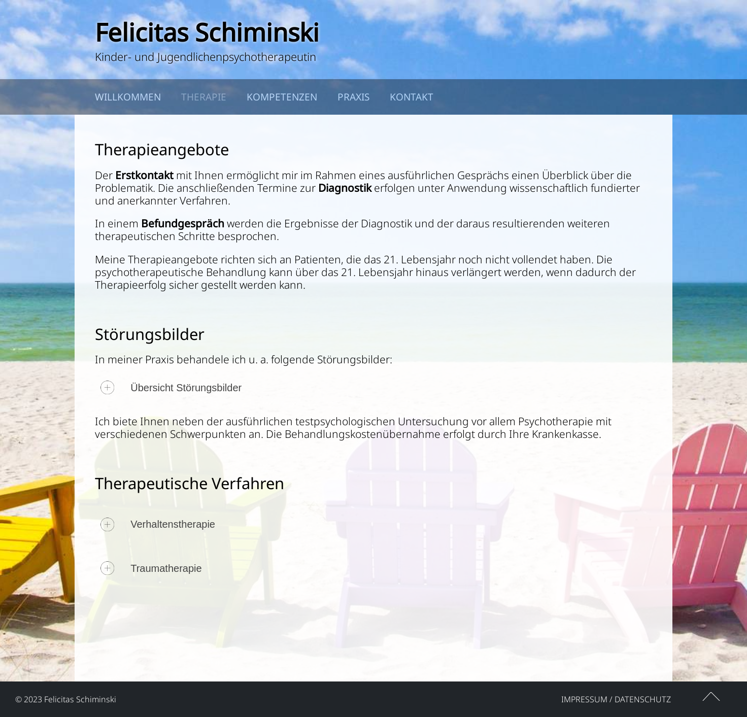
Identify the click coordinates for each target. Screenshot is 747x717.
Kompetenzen (282, 97)
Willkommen (128, 97)
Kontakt (411, 97)
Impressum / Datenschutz (616, 699)
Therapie (203, 97)
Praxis (353, 97)
